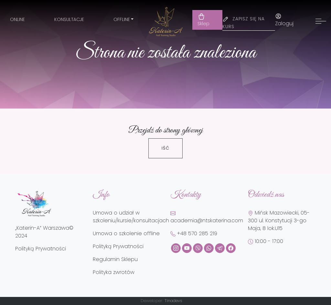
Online (17, 19)
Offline (121, 19)
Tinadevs (173, 301)
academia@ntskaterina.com (206, 217)
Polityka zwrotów (113, 272)
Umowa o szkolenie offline (126, 233)
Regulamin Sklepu (115, 259)
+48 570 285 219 (193, 233)
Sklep (203, 20)
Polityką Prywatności (40, 248)
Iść (165, 148)
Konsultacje (69, 19)
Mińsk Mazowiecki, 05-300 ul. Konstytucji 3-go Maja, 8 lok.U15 (279, 220)
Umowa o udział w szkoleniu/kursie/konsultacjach (131, 216)
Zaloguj (284, 20)
